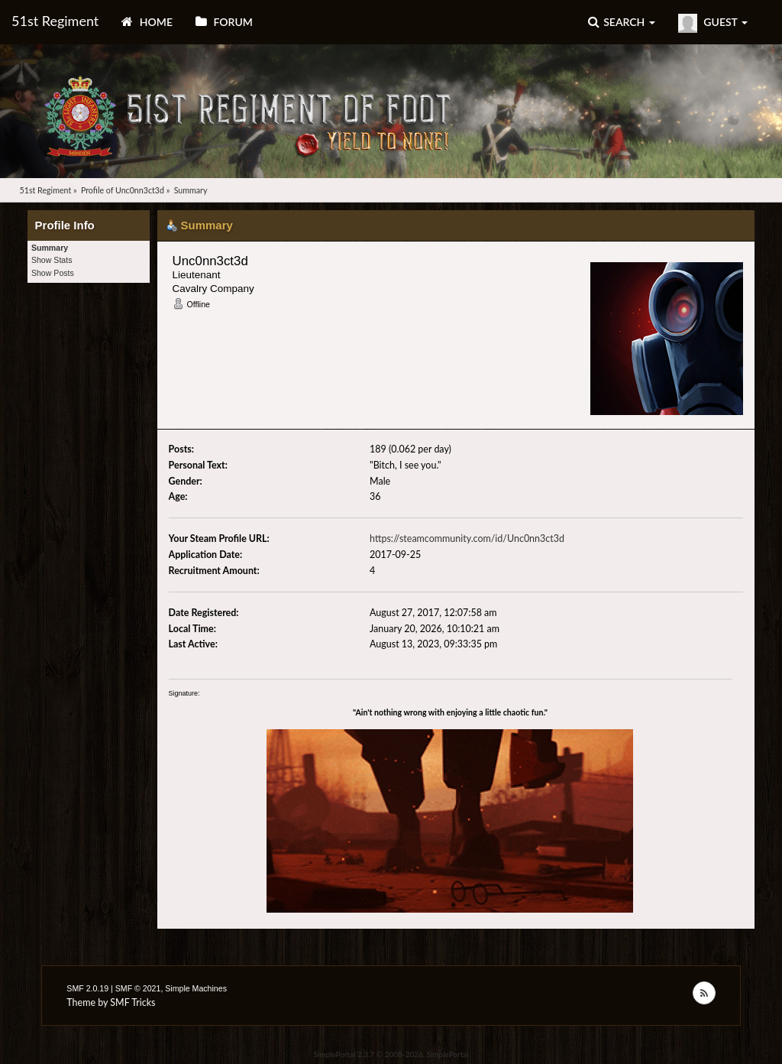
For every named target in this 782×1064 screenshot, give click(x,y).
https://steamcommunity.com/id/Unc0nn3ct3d (467, 538)
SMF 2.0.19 (87, 988)
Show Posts (52, 272)
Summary (49, 247)
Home (147, 21)
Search (621, 21)
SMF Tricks (132, 1002)
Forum (224, 21)
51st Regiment (55, 20)
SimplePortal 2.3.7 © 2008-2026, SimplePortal (390, 1054)
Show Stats (52, 259)
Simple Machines (196, 988)
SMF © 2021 (138, 988)
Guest (713, 23)
